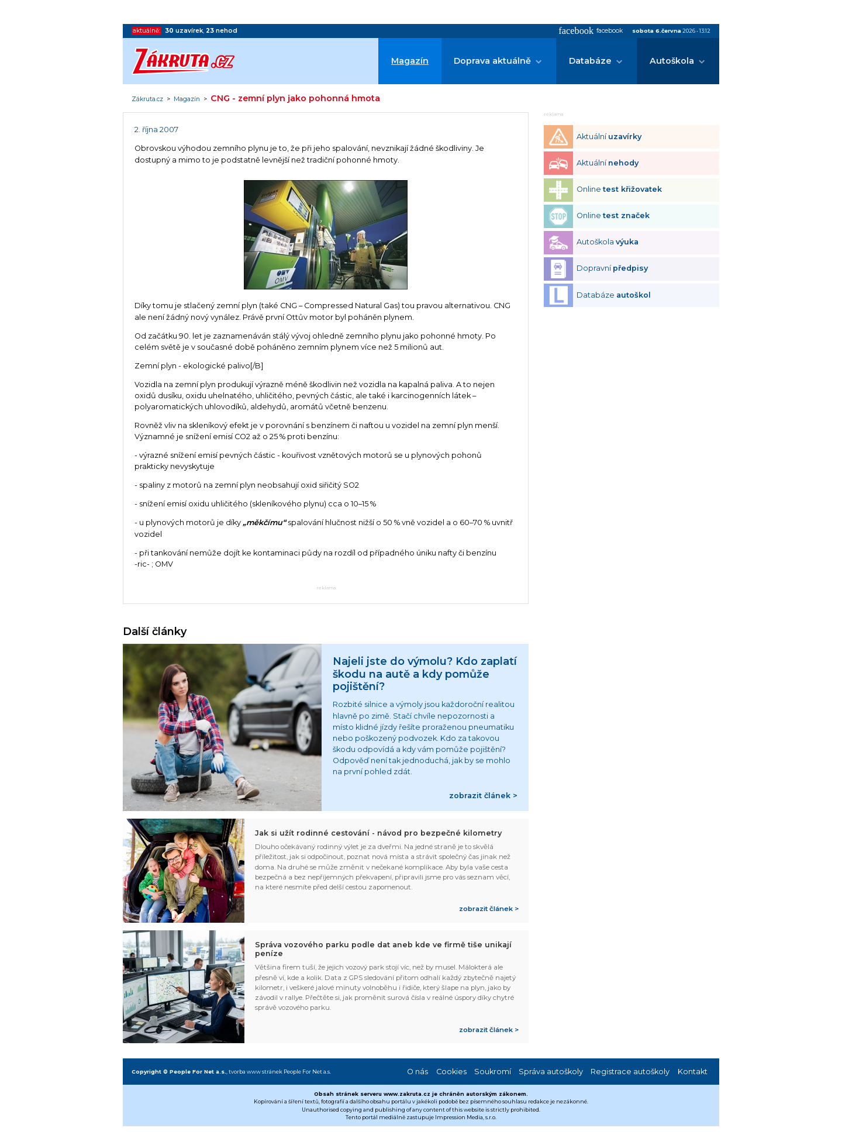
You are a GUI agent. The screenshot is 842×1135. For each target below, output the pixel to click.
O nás (417, 1071)
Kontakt (693, 1071)
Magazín (410, 61)
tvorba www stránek (255, 1071)
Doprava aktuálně (492, 61)
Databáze (590, 61)
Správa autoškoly (551, 1071)
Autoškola (672, 61)
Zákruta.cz (147, 99)
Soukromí (492, 1071)
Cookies (451, 1071)
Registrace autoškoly (630, 1071)
